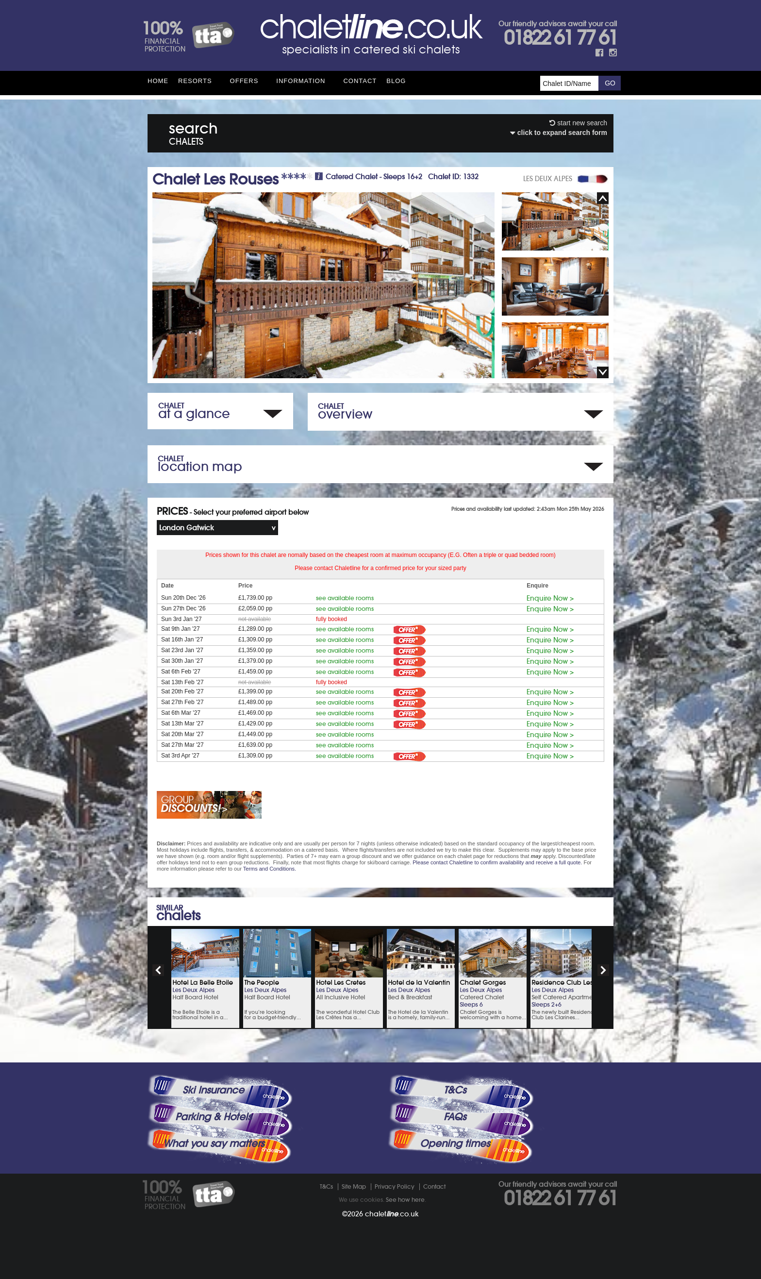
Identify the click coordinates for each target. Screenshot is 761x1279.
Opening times (455, 1143)
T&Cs (455, 1090)
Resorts (195, 80)
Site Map (354, 1186)
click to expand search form (558, 132)
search (193, 131)
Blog (396, 80)
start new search (578, 123)
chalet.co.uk (392, 1214)
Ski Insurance (213, 1090)
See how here (405, 1199)
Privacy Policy (394, 1186)
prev (158, 970)
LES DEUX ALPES (547, 178)
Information (300, 80)
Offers (244, 80)
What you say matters (213, 1143)
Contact (360, 80)
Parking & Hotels (213, 1117)
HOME (158, 80)
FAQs (455, 1117)
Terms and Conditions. (269, 869)
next (603, 970)
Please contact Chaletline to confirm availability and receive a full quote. (497, 862)
